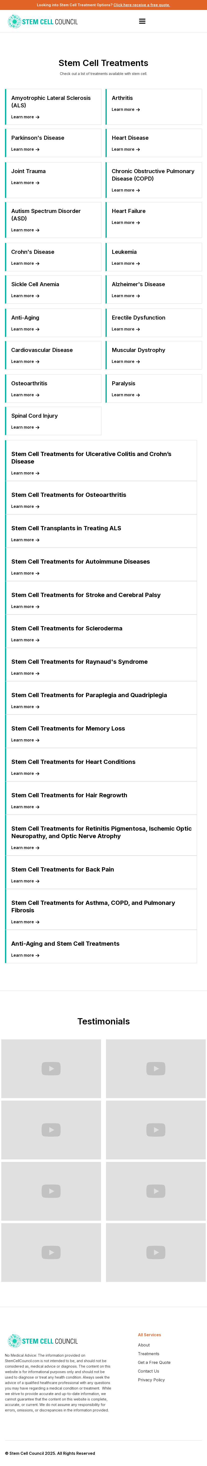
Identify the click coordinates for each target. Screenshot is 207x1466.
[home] (43, 21)
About (144, 1344)
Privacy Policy (151, 1379)
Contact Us (148, 1371)
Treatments (148, 1353)
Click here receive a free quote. (141, 5)
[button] (142, 21)
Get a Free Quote (154, 1362)
